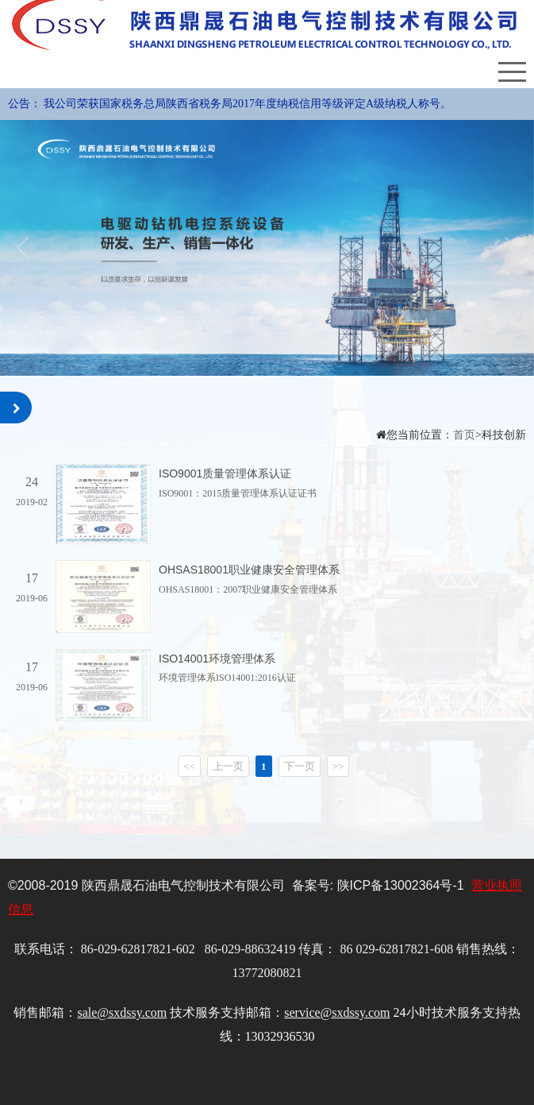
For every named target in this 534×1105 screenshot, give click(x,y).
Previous (26, 247)
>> (338, 766)
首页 (464, 435)
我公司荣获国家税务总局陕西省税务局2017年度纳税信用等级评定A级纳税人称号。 (247, 104)
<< (189, 766)
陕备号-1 (400, 885)
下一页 (299, 766)
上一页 (228, 766)
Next (508, 247)
